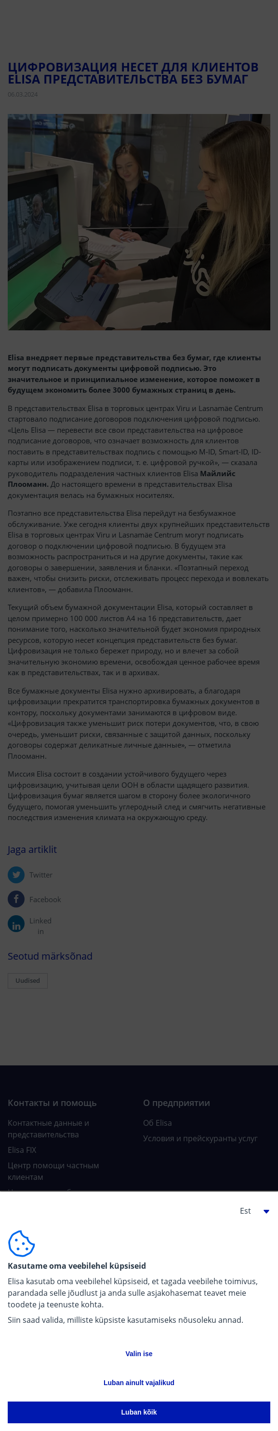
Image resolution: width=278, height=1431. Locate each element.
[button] (251, 1210)
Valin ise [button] (138, 1354)
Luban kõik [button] (139, 1412)
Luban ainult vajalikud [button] (139, 1383)
